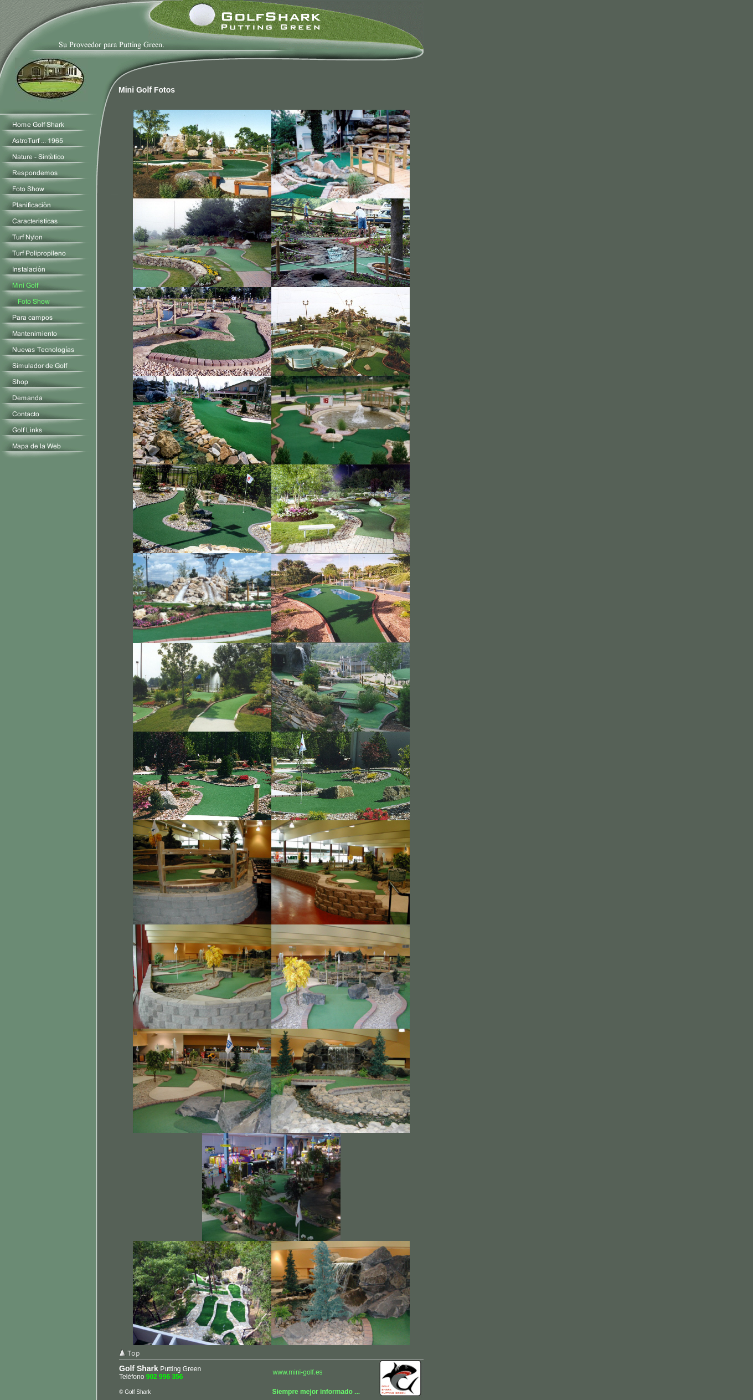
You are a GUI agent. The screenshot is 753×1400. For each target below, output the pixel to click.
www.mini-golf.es (298, 1372)
